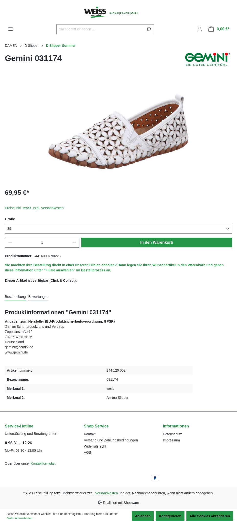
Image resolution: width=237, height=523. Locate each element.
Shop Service (96, 426)
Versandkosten (106, 493)
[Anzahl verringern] (10, 243)
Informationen (176, 426)
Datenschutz (172, 434)
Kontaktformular (43, 463)
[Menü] (10, 29)
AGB (87, 452)
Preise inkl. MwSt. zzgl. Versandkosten (34, 208)
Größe (10, 219)
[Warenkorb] (218, 29)
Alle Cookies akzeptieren (210, 516)
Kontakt (89, 434)
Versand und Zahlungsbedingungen (111, 440)
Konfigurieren (170, 516)
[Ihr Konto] (199, 29)
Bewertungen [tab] (38, 297)
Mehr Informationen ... (21, 518)
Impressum (171, 440)
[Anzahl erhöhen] (74, 243)
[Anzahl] (42, 243)
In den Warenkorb (156, 242)
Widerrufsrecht (95, 446)
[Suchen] (148, 29)
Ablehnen (143, 516)
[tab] (15, 297)
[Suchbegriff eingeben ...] (99, 29)
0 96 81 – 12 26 (18, 443)
